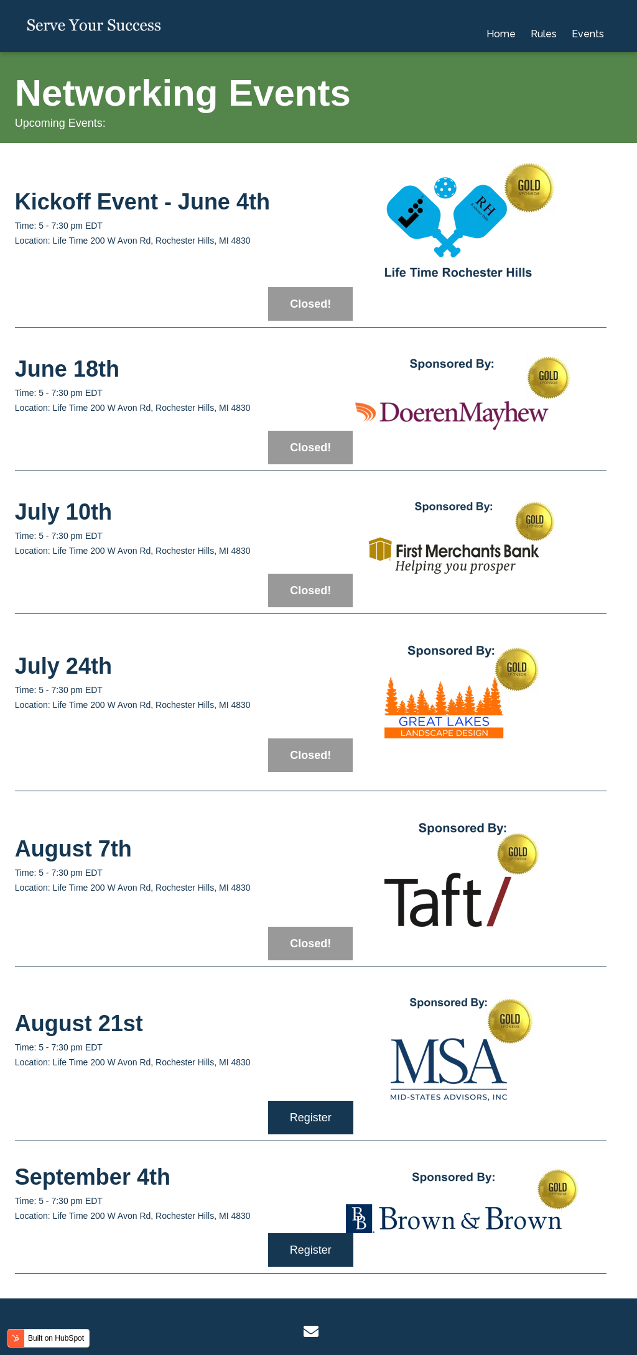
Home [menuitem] (501, 26)
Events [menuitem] (588, 26)
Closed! (310, 304)
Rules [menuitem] (544, 26)
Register (311, 1117)
